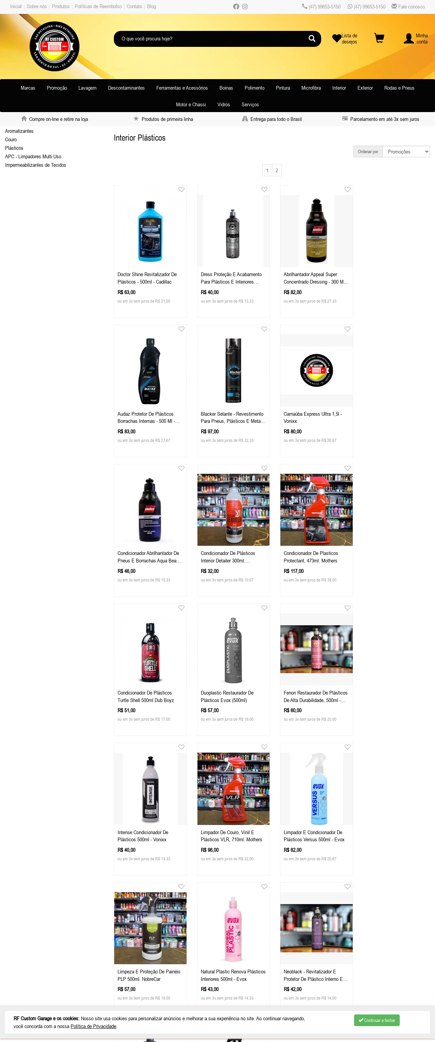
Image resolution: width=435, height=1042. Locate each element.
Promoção (57, 88)
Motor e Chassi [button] (191, 104)
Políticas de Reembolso (98, 6)
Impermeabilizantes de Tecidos (35, 165)
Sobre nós (37, 6)
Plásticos (14, 148)
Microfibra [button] (311, 88)
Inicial (16, 6)
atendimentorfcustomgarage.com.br (169, 949)
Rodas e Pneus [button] (399, 88)
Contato (134, 6)
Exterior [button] (365, 88)
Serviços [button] (250, 104)
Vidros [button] (224, 104)
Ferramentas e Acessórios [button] (182, 88)
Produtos (61, 6)
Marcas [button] (28, 88)
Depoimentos (26, 974)
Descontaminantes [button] (126, 88)
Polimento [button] (254, 88)
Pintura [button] (283, 88)
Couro (11, 139)
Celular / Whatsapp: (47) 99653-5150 (152, 940)
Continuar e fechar (377, 1020)
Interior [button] (339, 88)
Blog (151, 6)
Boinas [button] (226, 88)
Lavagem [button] (88, 88)
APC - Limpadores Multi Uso (33, 156)
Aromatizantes (19, 131)
